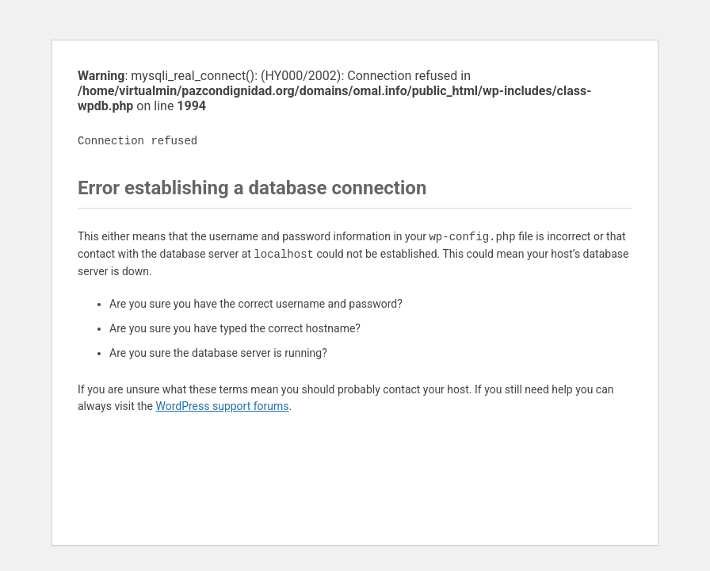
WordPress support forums (221, 406)
